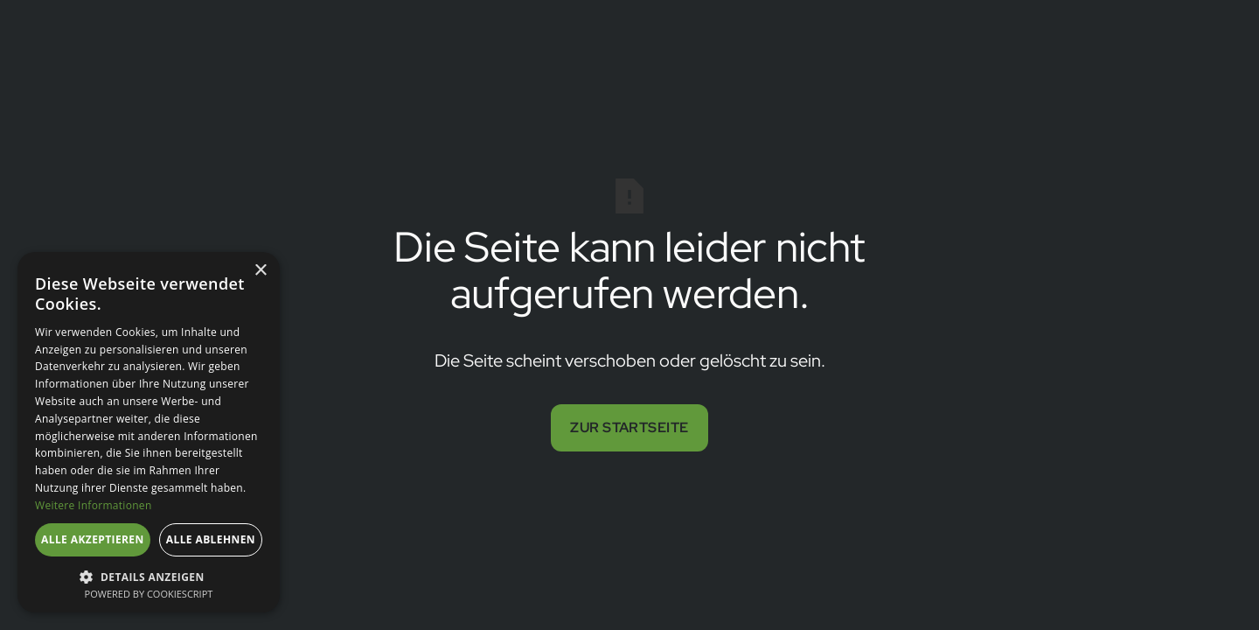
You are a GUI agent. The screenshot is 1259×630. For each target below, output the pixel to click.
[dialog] (148, 432)
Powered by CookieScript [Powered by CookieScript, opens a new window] (149, 593)
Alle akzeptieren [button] (92, 539)
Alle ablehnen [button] (210, 539)
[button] (148, 575)
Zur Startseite (629, 427)
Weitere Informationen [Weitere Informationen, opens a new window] (93, 505)
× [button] (260, 270)
